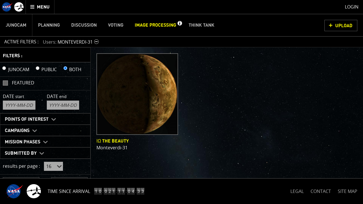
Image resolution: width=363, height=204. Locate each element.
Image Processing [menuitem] (155, 25)
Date (13, 96)
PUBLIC (49, 69)
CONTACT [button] (321, 191)
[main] (181, 102)
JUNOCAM (18, 69)
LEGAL (297, 190)
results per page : (21, 166)
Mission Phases (22, 142)
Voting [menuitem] (115, 25)
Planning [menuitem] (49, 25)
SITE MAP (347, 191)
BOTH (75, 69)
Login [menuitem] (351, 7)
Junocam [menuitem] (16, 25)
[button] (179, 25)
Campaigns (17, 130)
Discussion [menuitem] (84, 25)
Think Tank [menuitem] (201, 25)
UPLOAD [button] (344, 26)
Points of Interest (26, 119)
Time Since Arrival (69, 191)
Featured (23, 83)
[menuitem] (40, 7)
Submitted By (21, 153)
